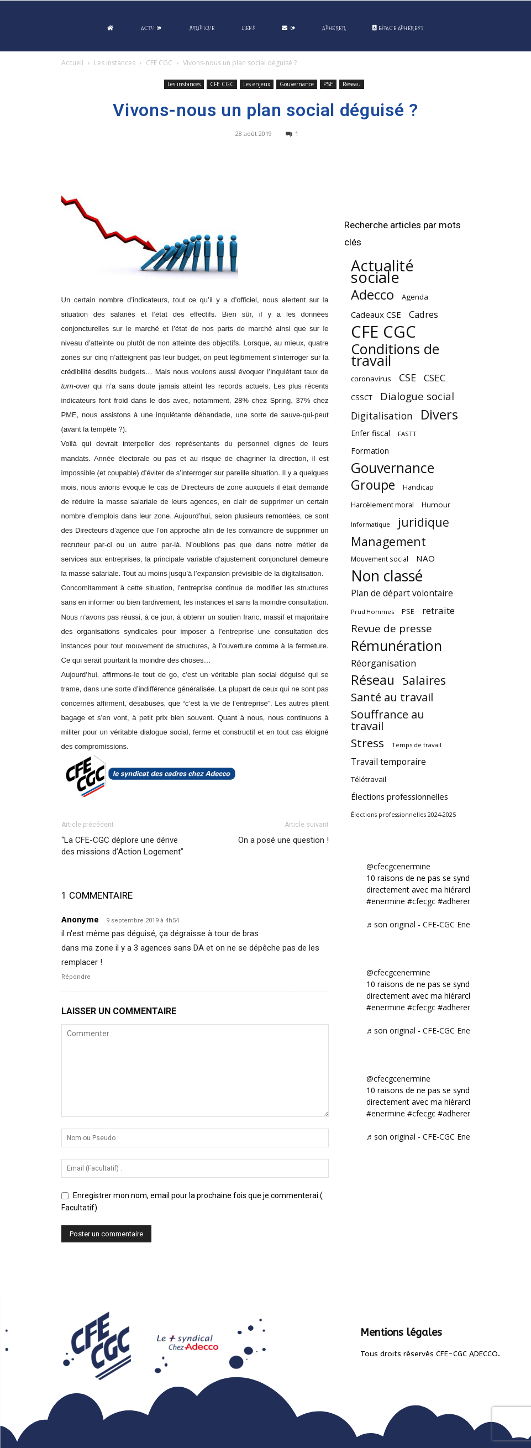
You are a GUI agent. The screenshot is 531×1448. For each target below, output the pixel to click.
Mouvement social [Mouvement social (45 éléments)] (379, 558)
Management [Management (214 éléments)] (388, 541)
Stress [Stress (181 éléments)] (367, 743)
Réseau (352, 84)
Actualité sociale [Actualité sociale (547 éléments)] (382, 271)
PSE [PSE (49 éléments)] (408, 611)
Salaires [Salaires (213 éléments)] (424, 680)
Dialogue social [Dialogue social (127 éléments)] (417, 396)
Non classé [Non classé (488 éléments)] (387, 576)
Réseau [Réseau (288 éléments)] (373, 680)
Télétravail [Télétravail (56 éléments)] (368, 779)
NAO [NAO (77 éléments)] (425, 558)
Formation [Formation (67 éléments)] (370, 450)
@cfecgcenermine (398, 866)
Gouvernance (297, 84)
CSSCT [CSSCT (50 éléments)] (361, 397)
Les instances (114, 62)
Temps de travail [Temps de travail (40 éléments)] (416, 745)
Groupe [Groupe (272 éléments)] (373, 485)
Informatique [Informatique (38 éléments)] (370, 524)
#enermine (385, 901)
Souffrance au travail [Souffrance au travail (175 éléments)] (387, 720)
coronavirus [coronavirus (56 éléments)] (371, 379)
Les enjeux (256, 84)
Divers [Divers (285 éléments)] (439, 415)
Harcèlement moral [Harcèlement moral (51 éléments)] (382, 505)
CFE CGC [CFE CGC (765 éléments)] (383, 332)
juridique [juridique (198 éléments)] (423, 522)
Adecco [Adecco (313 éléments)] (372, 294)
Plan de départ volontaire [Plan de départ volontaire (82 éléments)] (402, 593)
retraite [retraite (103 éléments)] (438, 610)
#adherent (456, 901)
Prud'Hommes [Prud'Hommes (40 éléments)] (372, 611)
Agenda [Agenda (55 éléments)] (415, 297)
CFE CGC (159, 62)
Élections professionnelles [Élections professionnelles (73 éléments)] (399, 796)
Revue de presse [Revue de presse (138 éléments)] (391, 628)
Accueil (72, 62)
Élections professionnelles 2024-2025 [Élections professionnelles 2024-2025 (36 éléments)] (403, 815)
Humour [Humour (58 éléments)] (436, 505)
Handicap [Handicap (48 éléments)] (418, 487)
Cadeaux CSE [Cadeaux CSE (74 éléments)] (376, 314)
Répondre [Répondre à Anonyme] (76, 976)
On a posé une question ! (283, 840)
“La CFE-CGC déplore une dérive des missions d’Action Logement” (122, 846)
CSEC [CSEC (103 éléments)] (434, 378)
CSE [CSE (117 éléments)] (407, 378)
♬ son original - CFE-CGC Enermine (428, 924)
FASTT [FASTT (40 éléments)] (407, 433)
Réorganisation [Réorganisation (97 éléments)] (383, 663)
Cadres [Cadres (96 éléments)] (423, 314)
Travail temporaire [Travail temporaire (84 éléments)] (388, 762)
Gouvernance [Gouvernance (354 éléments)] (392, 468)
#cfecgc (421, 901)
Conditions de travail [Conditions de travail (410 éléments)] (395, 354)
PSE (328, 84)
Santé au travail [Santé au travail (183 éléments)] (392, 697)
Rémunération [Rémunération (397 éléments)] (396, 646)
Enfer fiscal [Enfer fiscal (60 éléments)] (370, 433)
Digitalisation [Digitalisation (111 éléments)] (382, 416)
